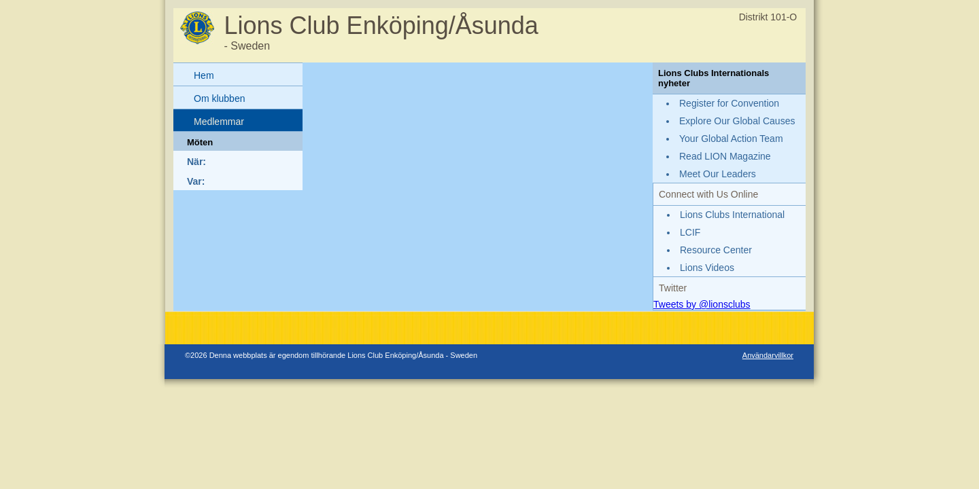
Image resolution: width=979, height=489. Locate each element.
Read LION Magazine (725, 156)
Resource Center (716, 249)
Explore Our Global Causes (737, 120)
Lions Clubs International (732, 214)
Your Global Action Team (731, 138)
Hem (204, 75)
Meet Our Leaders (717, 173)
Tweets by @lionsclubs (702, 304)
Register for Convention (729, 103)
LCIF (690, 232)
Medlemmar (219, 121)
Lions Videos (707, 267)
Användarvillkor (767, 355)
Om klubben (219, 98)
